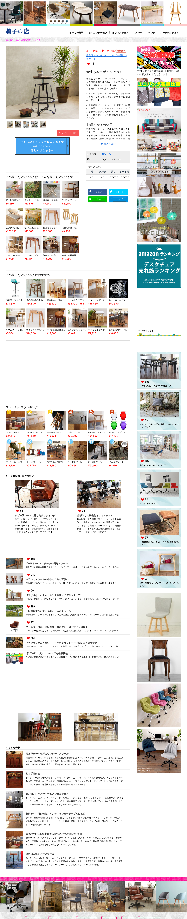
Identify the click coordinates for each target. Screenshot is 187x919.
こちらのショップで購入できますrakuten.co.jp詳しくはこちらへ (42, 146)
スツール (138, 32)
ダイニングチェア (97, 32)
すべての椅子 (76, 32)
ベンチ (151, 32)
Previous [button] (17, 82)
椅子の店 (17, 31)
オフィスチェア (120, 32)
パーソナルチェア (169, 32)
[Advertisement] (68, 374)
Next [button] (68, 82)
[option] (42, 82)
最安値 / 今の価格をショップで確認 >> (106, 55)
